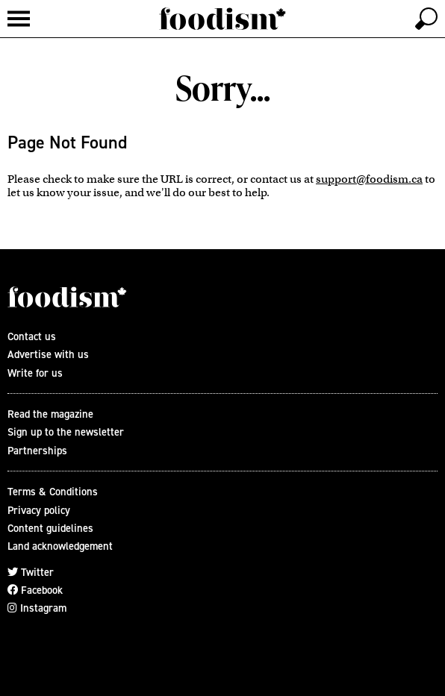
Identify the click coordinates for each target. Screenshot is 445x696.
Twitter (30, 572)
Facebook (35, 590)
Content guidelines (50, 528)
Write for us (35, 373)
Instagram (36, 608)
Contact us (31, 336)
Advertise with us (48, 354)
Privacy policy (38, 510)
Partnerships (37, 450)
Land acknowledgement (60, 546)
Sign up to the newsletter (65, 431)
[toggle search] (426, 18)
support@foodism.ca (369, 179)
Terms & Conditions (52, 491)
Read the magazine (50, 414)
